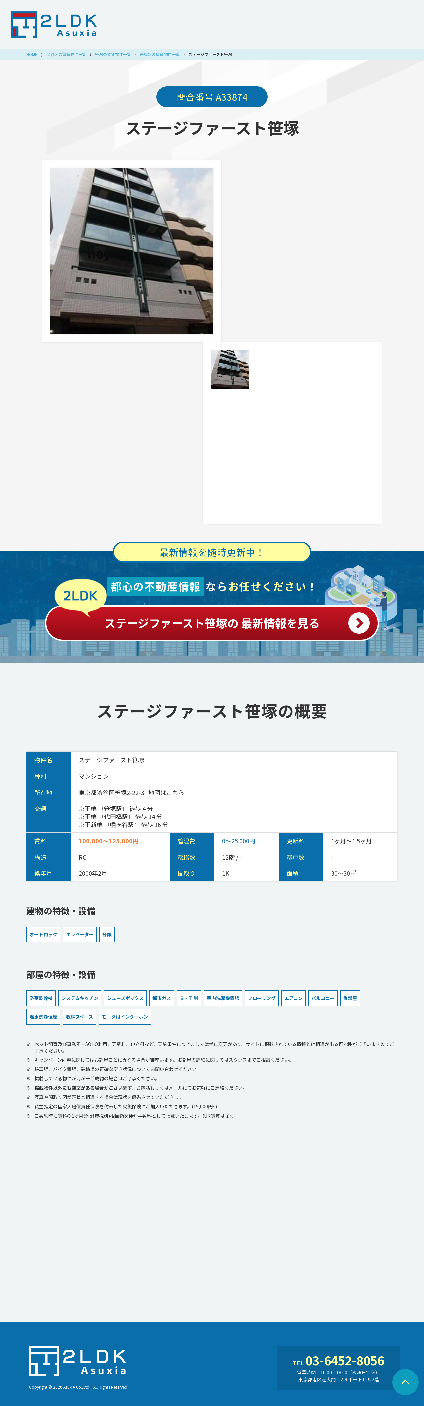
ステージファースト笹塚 (212, 127)
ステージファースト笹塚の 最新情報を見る (212, 619)
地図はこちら (166, 792)
